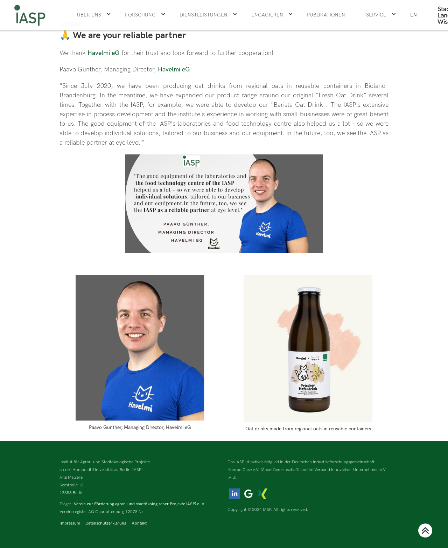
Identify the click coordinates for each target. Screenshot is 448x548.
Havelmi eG (104, 53)
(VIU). (232, 477)
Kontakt (139, 523)
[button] (94, 15)
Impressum (69, 523)
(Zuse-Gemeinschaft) (280, 469)
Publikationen (326, 15)
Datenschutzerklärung (105, 523)
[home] (30, 15)
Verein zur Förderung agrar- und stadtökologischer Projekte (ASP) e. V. (139, 504)
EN (413, 15)
